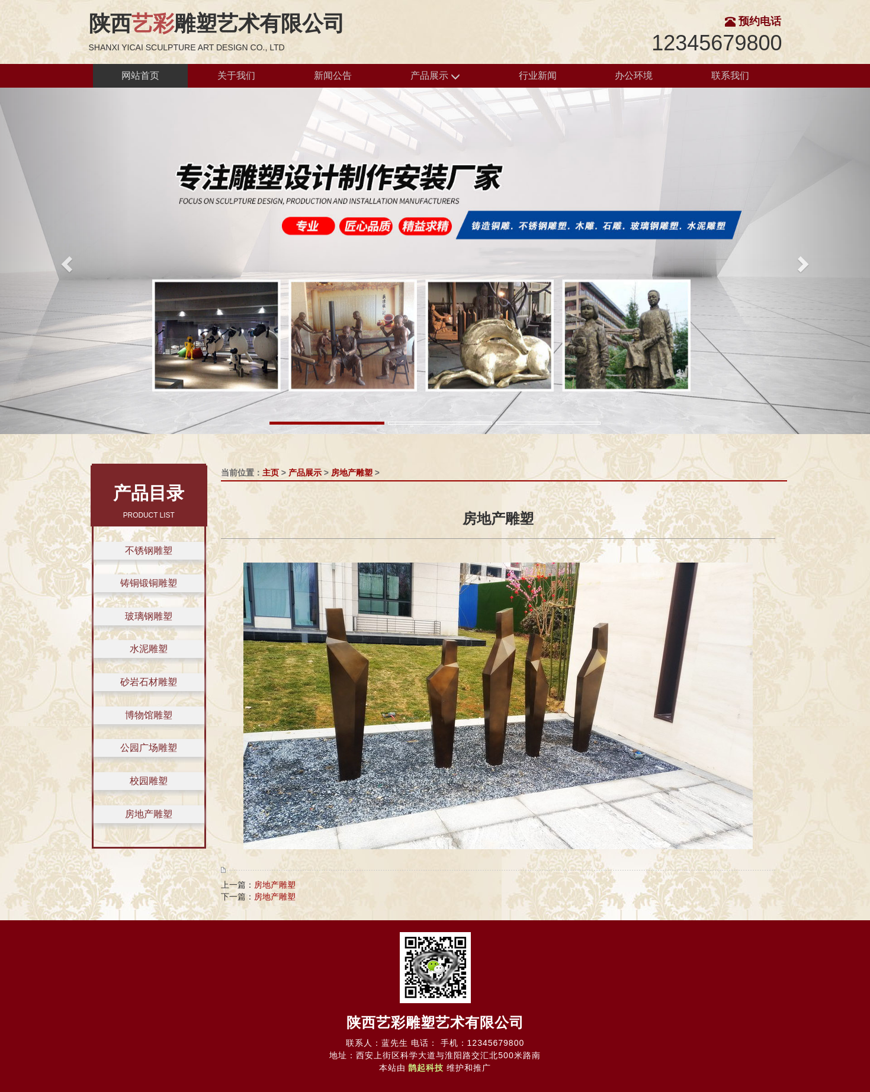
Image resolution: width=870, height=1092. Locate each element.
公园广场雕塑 (148, 748)
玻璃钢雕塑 (148, 616)
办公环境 (634, 75)
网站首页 (140, 75)
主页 (270, 472)
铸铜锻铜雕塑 (148, 583)
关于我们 (236, 75)
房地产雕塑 (148, 814)
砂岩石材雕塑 (148, 682)
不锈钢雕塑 (148, 550)
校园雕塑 (149, 781)
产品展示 (435, 76)
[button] (65, 261)
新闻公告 (333, 75)
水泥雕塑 (149, 649)
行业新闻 (538, 75)
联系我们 (730, 75)
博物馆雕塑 (148, 715)
